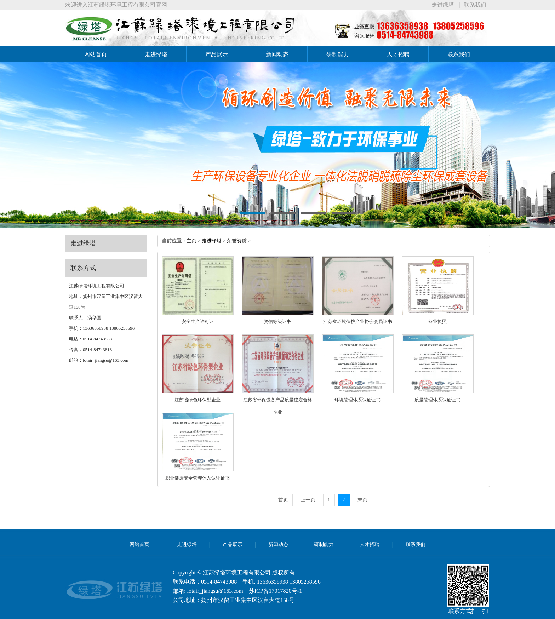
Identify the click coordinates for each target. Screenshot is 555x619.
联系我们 (475, 5)
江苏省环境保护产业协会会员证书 (357, 321)
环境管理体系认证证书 (357, 399)
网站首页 (95, 54)
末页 (362, 500)
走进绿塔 (442, 5)
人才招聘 (398, 54)
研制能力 (337, 54)
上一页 (308, 500)
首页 (283, 500)
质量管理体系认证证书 (437, 399)
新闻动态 (277, 54)
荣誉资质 (237, 240)
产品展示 (216, 54)
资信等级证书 (277, 321)
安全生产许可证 (198, 321)
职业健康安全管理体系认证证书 (197, 478)
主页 (191, 240)
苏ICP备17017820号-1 (275, 591)
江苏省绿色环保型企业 (197, 399)
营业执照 (437, 321)
